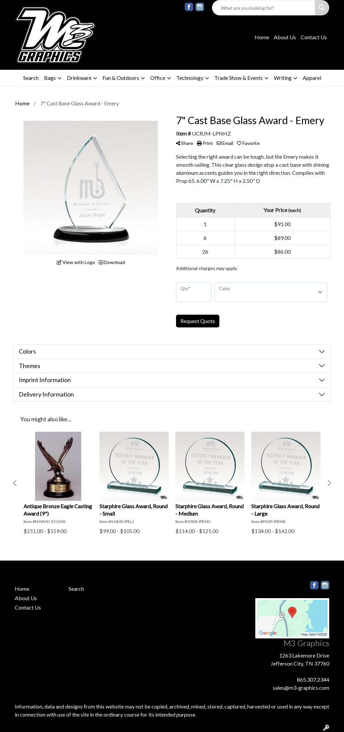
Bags (50, 77)
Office (157, 77)
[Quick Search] (263, 7)
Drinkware (79, 77)
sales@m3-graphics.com (301, 20)
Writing (283, 77)
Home (262, 37)
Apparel (312, 77)
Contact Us (314, 37)
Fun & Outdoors (120, 77)
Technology (189, 77)
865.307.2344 (252, 20)
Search (31, 77)
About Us (285, 37)
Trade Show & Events (238, 77)
